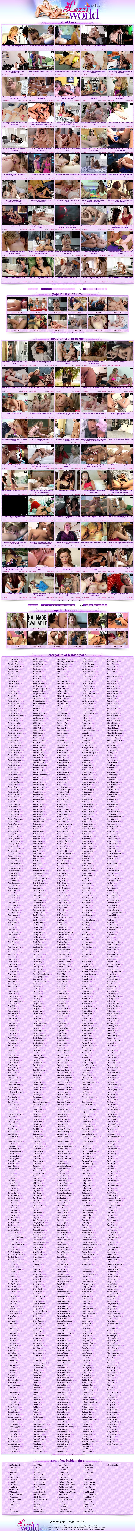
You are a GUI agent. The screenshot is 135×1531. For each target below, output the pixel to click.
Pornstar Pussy (87, 1257)
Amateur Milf (12, 767)
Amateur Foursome (14, 745)
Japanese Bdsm (62, 1122)
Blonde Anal (12, 1397)
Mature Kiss (86, 816)
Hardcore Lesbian (63, 935)
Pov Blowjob (86, 1269)
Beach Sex (11, 1144)
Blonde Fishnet (13, 1434)
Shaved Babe (111, 770)
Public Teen (86, 1318)
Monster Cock (87, 1006)
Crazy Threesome (39, 1070)
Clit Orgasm (37, 959)
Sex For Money (112, 748)
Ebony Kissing (38, 1306)
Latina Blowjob (62, 1232)
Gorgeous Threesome (64, 841)
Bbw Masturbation (14, 1114)
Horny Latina (62, 996)
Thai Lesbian (111, 1195)
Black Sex (11, 1370)
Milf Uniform (86, 962)
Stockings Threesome (114, 971)
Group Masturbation (64, 868)
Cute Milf (36, 1129)
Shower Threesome (113, 821)
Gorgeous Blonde (63, 831)
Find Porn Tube (88, 1512)
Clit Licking (37, 957)
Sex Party (110, 753)
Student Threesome (113, 996)
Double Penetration (39, 1242)
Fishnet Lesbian (62, 691)
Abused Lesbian (13, 659)
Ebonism (37, 1504)
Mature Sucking (87, 866)
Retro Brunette (87, 1434)
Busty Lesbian (37, 856)
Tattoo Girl (110, 1031)
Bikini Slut (11, 1306)
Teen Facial (111, 1097)
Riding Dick (111, 666)
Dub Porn (98, 311)
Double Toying (38, 1245)
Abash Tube (118, 628)
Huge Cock (61, 1026)
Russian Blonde (112, 689)
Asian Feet (11, 981)
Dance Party (37, 1166)
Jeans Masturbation (64, 1166)
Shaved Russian (112, 804)
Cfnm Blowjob (38, 885)
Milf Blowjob (86, 890)
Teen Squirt (111, 1173)
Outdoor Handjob (88, 1134)
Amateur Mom (13, 770)
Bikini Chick (12, 1301)
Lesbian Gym (62, 1358)
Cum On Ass (37, 1082)
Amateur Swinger (14, 812)
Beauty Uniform (13, 1168)
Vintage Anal (111, 1282)
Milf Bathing (86, 883)
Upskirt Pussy (111, 1272)
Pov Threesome (87, 1282)
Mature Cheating (88, 780)
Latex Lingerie (62, 1215)
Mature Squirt (87, 858)
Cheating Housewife (40, 898)
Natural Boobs (87, 1043)
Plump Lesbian (87, 1215)
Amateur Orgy (13, 780)
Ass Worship (12, 1053)
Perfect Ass (86, 1178)
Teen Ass (110, 1045)
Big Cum (11, 1247)
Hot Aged (62, 1502)
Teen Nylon (111, 1139)
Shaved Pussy (111, 802)
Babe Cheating (13, 1067)
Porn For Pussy (88, 1504)
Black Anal (12, 1318)
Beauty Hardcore (14, 1156)
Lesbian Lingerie (63, 1373)
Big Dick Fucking (14, 1259)
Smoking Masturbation (114, 912)
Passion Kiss (86, 1176)
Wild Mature (111, 1375)
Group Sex (61, 871)
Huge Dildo (61, 1031)
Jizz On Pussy (62, 1168)
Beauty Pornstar (13, 1161)
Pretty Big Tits (87, 1286)
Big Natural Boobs (14, 1269)
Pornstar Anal (86, 1230)
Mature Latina (87, 821)
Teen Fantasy (111, 1099)
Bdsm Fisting (12, 1134)
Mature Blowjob (87, 775)
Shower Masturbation (114, 816)
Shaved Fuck (111, 787)
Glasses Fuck (61, 821)
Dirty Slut (36, 1215)
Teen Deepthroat (112, 1085)
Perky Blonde (86, 1181)
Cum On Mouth (38, 1085)
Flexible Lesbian (63, 706)
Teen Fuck (110, 1114)
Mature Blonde (87, 772)
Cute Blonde (37, 1114)
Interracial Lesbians (64, 1090)
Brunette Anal (37, 743)
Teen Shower (111, 1163)
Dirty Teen (36, 1218)
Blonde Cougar (13, 1424)
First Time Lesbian (63, 684)
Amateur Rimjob (14, 792)
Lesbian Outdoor (63, 1407)
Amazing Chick (13, 844)
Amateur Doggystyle (15, 733)
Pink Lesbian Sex (89, 1489)
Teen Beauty (111, 1055)
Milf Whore (86, 964)
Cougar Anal (37, 1026)
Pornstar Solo (86, 1262)
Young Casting (112, 1414)
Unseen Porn (37, 628)
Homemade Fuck (63, 957)
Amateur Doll (12, 735)
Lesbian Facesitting (64, 1333)
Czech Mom (37, 1158)
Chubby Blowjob (38, 917)
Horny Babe (61, 971)
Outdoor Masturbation (89, 1136)
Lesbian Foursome (63, 1350)
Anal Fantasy (12, 898)
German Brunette (63, 765)
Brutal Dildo (37, 826)
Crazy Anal (36, 1053)
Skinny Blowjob (112, 841)
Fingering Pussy (62, 666)
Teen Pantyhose (112, 1149)
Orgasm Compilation (89, 1109)
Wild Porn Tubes (57, 628)
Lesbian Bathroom (63, 1301)
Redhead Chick (87, 1392)
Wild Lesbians (112, 1373)
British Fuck (37, 728)
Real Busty (86, 1358)
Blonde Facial (12, 1432)
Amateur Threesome (15, 819)
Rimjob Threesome (113, 676)
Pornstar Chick (87, 1237)
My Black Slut (64, 1475)
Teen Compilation (113, 1072)
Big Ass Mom (12, 1213)
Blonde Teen (37, 681)
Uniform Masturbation (114, 1264)
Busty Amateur (38, 831)
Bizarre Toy (12, 1316)
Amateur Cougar (13, 718)
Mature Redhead (87, 846)
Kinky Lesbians (62, 1183)
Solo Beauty (111, 920)
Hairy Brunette (62, 888)
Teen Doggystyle (112, 1090)
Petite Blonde (86, 1198)
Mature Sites (87, 1487)
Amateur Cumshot (14, 723)
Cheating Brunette (39, 893)
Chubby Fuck (37, 920)
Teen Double (111, 1095)
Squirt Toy (110, 959)
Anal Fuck (11, 908)
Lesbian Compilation (64, 1321)
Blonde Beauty (13, 1407)
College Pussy (37, 1016)
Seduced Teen (111, 743)
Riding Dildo (111, 669)
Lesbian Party (62, 1412)
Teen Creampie (112, 1075)
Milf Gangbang (87, 910)
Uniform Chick (112, 1259)
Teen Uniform (111, 1193)
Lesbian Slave (62, 1449)
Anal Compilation (14, 883)
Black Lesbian (13, 1345)
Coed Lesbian (37, 996)
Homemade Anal (63, 952)
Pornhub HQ (37, 329)
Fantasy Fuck (37, 1375)
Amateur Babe (13, 693)
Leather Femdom (63, 1279)
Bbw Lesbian (12, 1109)
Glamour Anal (62, 804)
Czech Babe (37, 1139)
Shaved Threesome (113, 812)
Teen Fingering (112, 1107)
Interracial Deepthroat (64, 1077)
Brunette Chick (38, 767)
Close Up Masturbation (41, 974)
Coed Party (36, 999)
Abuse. (102, 1529)
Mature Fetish (87, 797)
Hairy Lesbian (62, 903)
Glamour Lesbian (63, 809)
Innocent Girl (62, 1058)
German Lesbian (63, 772)
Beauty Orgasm (13, 1158)
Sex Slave (110, 755)
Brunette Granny (38, 785)
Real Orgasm (86, 1368)
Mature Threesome (88, 871)
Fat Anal (36, 1380)
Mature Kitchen (87, 819)
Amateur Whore (13, 824)
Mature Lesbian (87, 824)
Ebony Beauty (37, 1286)
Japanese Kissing (63, 1139)
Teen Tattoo (111, 1183)
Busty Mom (37, 861)
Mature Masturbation (89, 829)
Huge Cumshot (62, 1028)
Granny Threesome (64, 858)
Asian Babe (12, 959)
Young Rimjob (112, 1432)
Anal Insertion (13, 912)
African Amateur (14, 679)
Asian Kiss (11, 994)
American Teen (13, 878)
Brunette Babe (37, 748)
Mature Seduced (87, 851)
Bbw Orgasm (12, 1119)
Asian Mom (12, 1008)
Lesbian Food (62, 1348)
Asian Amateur (13, 952)
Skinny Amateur (112, 826)
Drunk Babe (37, 1250)
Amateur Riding (13, 789)
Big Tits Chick (13, 1282)
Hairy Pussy (61, 912)
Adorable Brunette (14, 666)
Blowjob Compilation (40, 689)
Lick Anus (85, 716)
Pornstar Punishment (89, 1254)
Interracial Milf (62, 1092)
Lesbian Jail (61, 1365)
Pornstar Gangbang (88, 1242)
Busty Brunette (38, 846)
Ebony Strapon (38, 1331)
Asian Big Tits (13, 964)
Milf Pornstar (86, 930)
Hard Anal (60, 920)
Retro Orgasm (87, 1451)
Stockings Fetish (112, 967)
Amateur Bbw (13, 696)
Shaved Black (111, 777)
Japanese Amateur (63, 1112)
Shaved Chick (111, 785)
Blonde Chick (12, 1422)
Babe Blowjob (13, 1063)
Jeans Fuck (61, 1163)
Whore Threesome (113, 1353)
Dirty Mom (36, 1210)
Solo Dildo (110, 922)
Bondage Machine (39, 698)
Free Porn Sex (88, 1509)
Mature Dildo (86, 787)
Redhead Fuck (87, 1397)
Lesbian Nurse (62, 1395)
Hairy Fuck (61, 893)
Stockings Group (112, 969)
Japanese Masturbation (65, 1146)
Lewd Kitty (87, 1477)
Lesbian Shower (62, 1444)
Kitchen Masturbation (64, 1195)
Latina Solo (61, 1269)
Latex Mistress (62, 1218)
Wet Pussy (110, 1331)
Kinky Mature (62, 1186)
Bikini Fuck (12, 1304)
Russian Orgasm (112, 713)
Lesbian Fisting (62, 1345)
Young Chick (111, 1417)
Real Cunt (85, 1363)
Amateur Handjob (14, 755)
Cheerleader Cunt (39, 910)
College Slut (37, 1018)
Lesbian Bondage (63, 1309)
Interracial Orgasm (63, 1097)
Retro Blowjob (87, 1432)
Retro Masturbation (88, 1441)
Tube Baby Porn (39, 1489)
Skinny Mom (111, 861)
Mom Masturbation (88, 989)
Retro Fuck (86, 1437)
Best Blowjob (12, 1176)
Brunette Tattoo (38, 814)
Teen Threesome (112, 1186)
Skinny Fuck (111, 846)
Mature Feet (86, 794)
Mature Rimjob (87, 848)
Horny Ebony (62, 991)
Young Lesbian (112, 1429)
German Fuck (62, 770)
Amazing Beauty (14, 836)
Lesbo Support (88, 1472)
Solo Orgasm (111, 930)
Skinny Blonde (112, 839)
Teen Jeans (110, 1129)
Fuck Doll (60, 740)
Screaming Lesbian (113, 735)
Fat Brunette (37, 1390)
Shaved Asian (111, 767)
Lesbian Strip (86, 679)
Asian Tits (11, 1035)
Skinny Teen (111, 868)
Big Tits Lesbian (13, 1289)
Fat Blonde (36, 1387)
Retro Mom (86, 1449)
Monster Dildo (87, 1011)
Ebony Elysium (39, 1507)
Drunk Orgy (37, 1264)
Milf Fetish (86, 905)
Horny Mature (62, 999)
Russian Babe (111, 684)
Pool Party (85, 1222)
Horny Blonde (62, 976)
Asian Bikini (12, 967)
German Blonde (62, 760)
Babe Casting (12, 1065)
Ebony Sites (63, 1465)
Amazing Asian (13, 831)
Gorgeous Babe (62, 829)
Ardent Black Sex (40, 1492)
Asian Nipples (13, 1011)
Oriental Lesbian (87, 1119)
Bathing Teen (12, 1082)
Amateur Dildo (13, 730)
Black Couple (12, 1338)
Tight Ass (110, 1215)
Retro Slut (110, 659)
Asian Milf (11, 1006)
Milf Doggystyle (87, 898)
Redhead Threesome (89, 1419)
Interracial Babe (62, 1067)
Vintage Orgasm (112, 1304)
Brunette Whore (38, 821)
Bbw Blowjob (12, 1097)
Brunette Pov (37, 802)
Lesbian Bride (62, 1311)
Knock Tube (118, 645)
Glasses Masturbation (64, 824)
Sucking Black (112, 1008)
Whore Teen (111, 1350)
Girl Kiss (60, 785)
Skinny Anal (111, 829)
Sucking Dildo (112, 1016)
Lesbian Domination (64, 1331)
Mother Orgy (86, 1033)
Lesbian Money (62, 1390)
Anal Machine (13, 915)
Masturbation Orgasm (89, 753)
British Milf (37, 735)
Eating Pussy (37, 1274)
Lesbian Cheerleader (64, 1313)
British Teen (37, 738)
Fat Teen (36, 1414)
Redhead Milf (86, 1405)
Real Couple (86, 1360)
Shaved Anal (111, 765)
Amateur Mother (13, 772)
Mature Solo (86, 856)
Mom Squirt (86, 999)
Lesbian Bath (61, 1299)
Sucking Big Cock (113, 1003)
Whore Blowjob (112, 1341)
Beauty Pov (12, 1163)
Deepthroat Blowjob (40, 1171)
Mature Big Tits (87, 770)
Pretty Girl (85, 1296)
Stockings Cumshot (113, 964)
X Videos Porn (88, 1507)
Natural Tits (86, 1055)
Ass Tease (11, 1050)
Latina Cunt (61, 1237)
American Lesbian (14, 868)
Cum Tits (36, 1099)
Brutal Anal (37, 824)
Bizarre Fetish (13, 1309)
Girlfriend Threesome (64, 802)
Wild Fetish (111, 1370)
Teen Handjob (111, 1124)
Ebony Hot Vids (39, 1512)
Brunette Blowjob (39, 760)
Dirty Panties (37, 1213)
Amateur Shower (14, 794)
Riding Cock (111, 664)
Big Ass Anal (12, 1188)
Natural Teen (86, 1053)
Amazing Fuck (13, 846)
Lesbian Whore (87, 706)
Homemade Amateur (64, 949)
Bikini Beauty (12, 1299)
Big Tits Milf (12, 1291)
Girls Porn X (87, 1502)
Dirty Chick (37, 1200)
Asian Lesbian (13, 996)
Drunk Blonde (37, 1252)
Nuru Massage (87, 1067)
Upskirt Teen (111, 1274)
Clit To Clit (36, 964)
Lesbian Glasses (62, 1353)
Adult (17, 645)
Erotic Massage (38, 1345)
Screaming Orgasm (113, 738)
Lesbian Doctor (62, 1328)
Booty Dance (37, 708)
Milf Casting (86, 893)
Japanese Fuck (62, 1134)
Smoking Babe (112, 893)
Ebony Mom (37, 1318)
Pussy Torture (86, 1350)
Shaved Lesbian (112, 792)
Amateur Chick (13, 711)
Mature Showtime (89, 1485)
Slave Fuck (110, 873)
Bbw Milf (11, 1117)
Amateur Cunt (13, 725)
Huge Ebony (61, 1033)
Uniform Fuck (111, 1262)
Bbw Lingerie (12, 1112)
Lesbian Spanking (88, 666)
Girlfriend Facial (63, 792)
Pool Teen (85, 1227)
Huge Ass (60, 1021)
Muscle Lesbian (87, 1038)
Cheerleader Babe (39, 908)
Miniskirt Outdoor (88, 971)
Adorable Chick (13, 669)
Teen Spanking (112, 1171)
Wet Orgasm (111, 1326)
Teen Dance (111, 1082)
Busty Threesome (39, 871)
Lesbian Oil (61, 1400)
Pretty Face (86, 1294)
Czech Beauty (37, 1141)
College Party (37, 1013)
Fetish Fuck (37, 1444)
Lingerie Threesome (89, 730)
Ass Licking (12, 1048)
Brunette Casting (38, 762)
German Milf (61, 777)
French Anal (61, 728)
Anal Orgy (11, 920)
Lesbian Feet (61, 1338)
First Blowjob (62, 671)
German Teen (62, 780)
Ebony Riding (37, 1326)
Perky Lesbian (87, 1186)
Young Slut (110, 1437)
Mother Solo (86, 1035)
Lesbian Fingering (63, 1343)
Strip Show (110, 984)
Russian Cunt (111, 698)
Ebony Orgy (37, 1323)
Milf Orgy (85, 925)
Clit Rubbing (37, 962)
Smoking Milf (111, 915)
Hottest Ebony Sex (65, 1470)
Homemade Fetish (63, 954)
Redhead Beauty (87, 1387)
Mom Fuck (86, 986)
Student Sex (111, 994)
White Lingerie (112, 1336)
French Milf (61, 735)
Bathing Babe (12, 1080)
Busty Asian (37, 836)
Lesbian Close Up (63, 1316)
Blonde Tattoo (37, 679)
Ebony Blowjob (38, 1289)
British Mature (38, 733)
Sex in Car (110, 757)
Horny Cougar (62, 984)
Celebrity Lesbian (39, 883)
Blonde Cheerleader (15, 1419)
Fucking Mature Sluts (66, 1487)
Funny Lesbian (62, 745)
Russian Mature (112, 708)
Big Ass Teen (12, 1218)
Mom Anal (85, 976)
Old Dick (85, 1095)
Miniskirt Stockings (89, 974)
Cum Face (36, 1077)
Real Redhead (87, 1370)
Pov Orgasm (86, 1279)
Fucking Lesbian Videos (67, 1485)
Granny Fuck (61, 846)
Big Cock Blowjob (14, 1235)
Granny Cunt (61, 844)
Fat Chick (36, 1392)
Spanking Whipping (113, 942)
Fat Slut (35, 1412)
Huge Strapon (62, 1043)
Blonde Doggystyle (14, 1427)
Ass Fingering (13, 1040)
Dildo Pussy (37, 1181)
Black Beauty (12, 1328)
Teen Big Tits (111, 1058)
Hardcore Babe (62, 927)
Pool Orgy (85, 1220)
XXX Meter (87, 1499)
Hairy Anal (61, 876)
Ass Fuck (11, 1045)
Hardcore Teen (62, 947)
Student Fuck (111, 989)
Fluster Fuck (118, 311)
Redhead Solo (87, 1414)
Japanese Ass (61, 1117)
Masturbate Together (89, 750)
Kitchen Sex (61, 1198)
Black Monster (13, 1355)
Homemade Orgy (63, 964)
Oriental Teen (86, 1122)
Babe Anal (11, 1055)
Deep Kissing (37, 1168)
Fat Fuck (36, 1395)
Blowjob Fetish (38, 691)
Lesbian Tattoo (87, 686)
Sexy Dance (111, 760)
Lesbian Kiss (61, 1368)
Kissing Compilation (64, 1193)
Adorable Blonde (14, 664)
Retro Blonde (86, 1429)
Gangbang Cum (62, 750)
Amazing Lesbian (14, 848)
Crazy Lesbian (38, 1063)
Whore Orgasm (112, 1348)
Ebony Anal (37, 1279)
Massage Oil (86, 740)
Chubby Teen (37, 937)
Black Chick (12, 1336)
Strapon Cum (111, 974)
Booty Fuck (37, 711)
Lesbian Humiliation (64, 1363)
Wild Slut (110, 1387)
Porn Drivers (77, 329)
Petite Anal (86, 1193)
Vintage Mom (111, 1301)
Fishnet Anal (61, 689)
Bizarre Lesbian (13, 1311)
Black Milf (11, 1350)
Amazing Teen (13, 856)
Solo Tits (110, 937)
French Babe (61, 730)
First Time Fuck (62, 681)
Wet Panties (111, 1328)
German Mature (62, 775)
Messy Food (86, 878)
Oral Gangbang (87, 1104)
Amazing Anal (13, 829)
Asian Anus (12, 957)
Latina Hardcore (62, 1247)
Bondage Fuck (38, 696)
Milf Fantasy (86, 903)
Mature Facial (87, 792)
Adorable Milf (13, 671)
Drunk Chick (37, 1257)
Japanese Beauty (63, 1124)
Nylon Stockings (87, 1080)
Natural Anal (86, 1040)
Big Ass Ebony (13, 1203)
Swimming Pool (112, 1026)
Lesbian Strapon (87, 676)
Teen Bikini (111, 1060)
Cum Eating (37, 1075)
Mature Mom (86, 831)
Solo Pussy (110, 932)
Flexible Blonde (62, 703)
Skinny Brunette (112, 844)
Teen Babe (110, 1050)
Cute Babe (36, 1112)
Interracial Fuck (62, 1085)
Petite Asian (86, 1195)
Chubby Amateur (38, 912)
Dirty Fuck (36, 1203)
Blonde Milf (12, 1451)
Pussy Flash (86, 1326)
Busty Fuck (36, 851)
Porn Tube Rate (39, 1475)
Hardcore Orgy (62, 942)
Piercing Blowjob (88, 1210)
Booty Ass (36, 706)
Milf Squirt (86, 944)
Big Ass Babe (12, 1193)
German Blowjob (63, 762)
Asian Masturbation (15, 1001)
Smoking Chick (112, 903)
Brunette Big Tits (38, 755)
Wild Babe (110, 1358)
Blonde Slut (37, 671)
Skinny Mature (112, 856)
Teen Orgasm (111, 1141)
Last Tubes (17, 329)
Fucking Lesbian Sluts (66, 1482)
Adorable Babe (13, 661)
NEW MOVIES (57, 289)
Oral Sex (85, 1107)
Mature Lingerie (87, 826)
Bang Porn (77, 311)
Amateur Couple (13, 721)
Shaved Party (111, 799)
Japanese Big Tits (63, 1126)
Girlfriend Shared (63, 799)
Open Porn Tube (113, 1465)
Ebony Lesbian (38, 1309)
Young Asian (111, 1400)
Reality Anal (86, 1373)
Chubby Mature (38, 927)
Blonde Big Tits (13, 1409)
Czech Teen (37, 1163)
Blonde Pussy (37, 669)
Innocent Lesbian (63, 1060)
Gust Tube (77, 645)
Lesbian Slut (61, 1451)
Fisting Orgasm (62, 701)
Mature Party (86, 841)
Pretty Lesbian (87, 1299)
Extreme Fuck (37, 1360)
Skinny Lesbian (112, 851)
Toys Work (110, 1250)
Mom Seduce (86, 994)
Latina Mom (61, 1257)
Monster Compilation (89, 1008)
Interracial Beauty (63, 1070)
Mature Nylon (87, 834)
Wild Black (111, 1365)
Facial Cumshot (38, 1368)
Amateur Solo (12, 799)
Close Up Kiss (37, 971)
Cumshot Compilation (40, 1102)
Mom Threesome (88, 1001)
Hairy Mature (62, 908)
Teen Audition (111, 1048)
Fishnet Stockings (63, 696)
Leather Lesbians (63, 1282)
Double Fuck (37, 1240)
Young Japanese (112, 1424)
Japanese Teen (62, 1156)
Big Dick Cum (13, 1257)
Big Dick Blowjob (14, 1252)
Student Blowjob (112, 986)
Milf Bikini (86, 888)
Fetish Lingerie (38, 1449)
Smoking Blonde (112, 898)
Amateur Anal (13, 689)
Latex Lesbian (62, 1213)
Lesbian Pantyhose (63, 1409)
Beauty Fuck (12, 1154)
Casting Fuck (37, 876)
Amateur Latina (13, 762)
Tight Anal (110, 1210)
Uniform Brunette (113, 1257)
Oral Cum (85, 1099)
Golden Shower (62, 826)
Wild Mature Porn (89, 1497)
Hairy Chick (61, 890)
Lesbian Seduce (62, 1439)
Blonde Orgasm (38, 661)
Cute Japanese (37, 1122)
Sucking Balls (111, 1001)
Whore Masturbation (114, 1345)
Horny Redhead (62, 1011)
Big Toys (11, 1294)
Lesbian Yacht (87, 711)
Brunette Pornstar (39, 799)
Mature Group (87, 807)
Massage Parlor (87, 745)
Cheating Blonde (38, 890)
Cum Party (36, 1095)
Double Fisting (38, 1237)
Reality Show (86, 1375)
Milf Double (86, 900)
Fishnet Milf (61, 693)
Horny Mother (62, 1006)
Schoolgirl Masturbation (115, 730)
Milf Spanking (87, 942)
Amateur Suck (13, 809)
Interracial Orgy (62, 1099)
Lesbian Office (62, 1397)
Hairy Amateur (62, 873)
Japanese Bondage (63, 1131)
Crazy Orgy (37, 1065)
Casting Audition (38, 873)
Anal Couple (12, 885)
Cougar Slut (37, 1033)
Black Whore (12, 1392)
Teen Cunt (110, 1080)
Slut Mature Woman (90, 1494)
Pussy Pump (86, 1341)
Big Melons (12, 1267)
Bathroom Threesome (15, 1092)
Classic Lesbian (38, 947)
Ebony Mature (37, 1313)
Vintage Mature (112, 1296)
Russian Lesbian (112, 703)
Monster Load (87, 1013)
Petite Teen (86, 1208)
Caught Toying (38, 880)
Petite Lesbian (87, 1205)
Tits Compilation (112, 1227)
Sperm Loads (111, 949)
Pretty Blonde (86, 1289)
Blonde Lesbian (13, 1446)
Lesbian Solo (86, 659)
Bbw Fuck (11, 1102)
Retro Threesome (112, 661)
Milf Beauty (86, 885)
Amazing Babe (13, 834)
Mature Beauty (87, 765)
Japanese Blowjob (63, 1129)
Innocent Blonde (63, 1053)
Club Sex (36, 989)
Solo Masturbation (113, 927)
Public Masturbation (89, 1313)
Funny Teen (61, 748)
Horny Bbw (61, 974)
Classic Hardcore (38, 944)
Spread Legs (111, 952)
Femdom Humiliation (40, 1429)
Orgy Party (85, 1117)
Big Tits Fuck (12, 1286)
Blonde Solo (37, 674)
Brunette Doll (37, 777)
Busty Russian (37, 866)
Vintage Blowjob (112, 1286)
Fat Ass (35, 1382)
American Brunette (14, 863)
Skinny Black (111, 836)
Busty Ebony (37, 848)
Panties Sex (86, 1156)
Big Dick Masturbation (16, 1262)
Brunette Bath (37, 750)
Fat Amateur (37, 1377)
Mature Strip (86, 863)
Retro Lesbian (87, 1439)
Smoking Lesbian (113, 910)
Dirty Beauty (37, 1193)
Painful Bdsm (86, 1146)
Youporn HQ (98, 628)
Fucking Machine (63, 743)
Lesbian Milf (61, 1385)
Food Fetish (61, 708)
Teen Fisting (111, 1112)
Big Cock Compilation (16, 1237)
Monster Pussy (87, 1016)
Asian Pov (11, 1021)
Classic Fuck (37, 942)
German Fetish (62, 767)
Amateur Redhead (14, 787)
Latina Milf (61, 1254)
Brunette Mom (38, 794)
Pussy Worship (87, 1353)
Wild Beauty (111, 1363)
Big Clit (10, 1225)
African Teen (12, 686)
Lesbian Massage (63, 1377)
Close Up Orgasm (39, 976)
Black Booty (12, 1333)
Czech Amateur (38, 1136)
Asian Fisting (12, 986)
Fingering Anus (38, 1451)
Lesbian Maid (62, 1375)
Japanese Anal (62, 1114)
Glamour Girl (62, 807)
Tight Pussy (111, 1222)
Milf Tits (85, 959)
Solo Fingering (112, 925)
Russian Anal (111, 681)
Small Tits (110, 890)
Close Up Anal (38, 967)
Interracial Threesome (64, 1107)
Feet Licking (37, 1419)
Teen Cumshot (112, 1077)
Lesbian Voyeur (87, 703)
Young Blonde (112, 1409)
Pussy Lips (85, 1336)
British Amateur (38, 723)
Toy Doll (110, 1240)
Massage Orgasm (88, 743)
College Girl (37, 1008)
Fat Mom (36, 1407)
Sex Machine (111, 750)
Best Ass (11, 1173)
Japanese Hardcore (63, 1136)
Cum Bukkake (37, 1072)
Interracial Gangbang (64, 1087)
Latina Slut (61, 1267)
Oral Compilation (88, 1097)
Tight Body (111, 1218)
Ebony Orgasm (38, 1321)
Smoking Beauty (112, 895)
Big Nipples (12, 1272)
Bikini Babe (12, 1296)
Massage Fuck (87, 738)
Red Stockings (87, 1380)
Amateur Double (13, 738)
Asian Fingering (13, 984)
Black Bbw (12, 1326)
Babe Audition (13, 1058)
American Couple (14, 866)
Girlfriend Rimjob (63, 797)
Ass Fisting (12, 1043)
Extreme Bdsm (38, 1358)
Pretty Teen (86, 1304)
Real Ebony (86, 1365)
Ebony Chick (37, 1294)
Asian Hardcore (13, 991)
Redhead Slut (86, 1412)
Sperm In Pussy (112, 947)
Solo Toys (110, 940)
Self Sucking (111, 745)
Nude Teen (85, 1058)
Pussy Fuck (86, 1328)
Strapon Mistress (112, 979)
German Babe (62, 757)
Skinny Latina (111, 848)
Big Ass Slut (12, 1215)
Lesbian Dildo (62, 1326)
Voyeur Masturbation (114, 1316)
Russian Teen (111, 718)
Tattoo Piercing (112, 1035)
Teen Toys (110, 1190)
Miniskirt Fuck (87, 967)
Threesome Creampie (114, 1200)
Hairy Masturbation (64, 905)
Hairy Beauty (62, 883)
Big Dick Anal (13, 1250)
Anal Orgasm (12, 917)
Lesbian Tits (86, 696)
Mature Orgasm (87, 836)
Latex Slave (61, 1220)
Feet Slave (36, 1422)
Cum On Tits (37, 1090)
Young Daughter (112, 1422)
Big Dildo (11, 1264)
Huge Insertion (62, 1038)
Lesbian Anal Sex (63, 1291)
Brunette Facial (38, 780)
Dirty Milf (36, 1208)
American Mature (14, 871)
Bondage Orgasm (39, 701)
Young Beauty (111, 1405)
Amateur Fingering (14, 743)
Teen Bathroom (112, 1053)
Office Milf (86, 1085)
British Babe (37, 725)
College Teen (37, 1021)
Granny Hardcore (63, 848)
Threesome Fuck (112, 1203)
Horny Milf (61, 1001)
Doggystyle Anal (38, 1222)
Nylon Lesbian (87, 1077)
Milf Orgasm (86, 922)
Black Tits (11, 1387)
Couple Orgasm (38, 1045)
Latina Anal (61, 1225)
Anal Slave (12, 930)
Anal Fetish (12, 900)
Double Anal (37, 1227)
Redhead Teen (87, 1417)
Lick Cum (85, 718)
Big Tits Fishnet (13, 1284)
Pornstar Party (87, 1252)
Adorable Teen (13, 676)
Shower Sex (111, 819)
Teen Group (111, 1122)
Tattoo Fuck (111, 1028)
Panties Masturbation (89, 1151)
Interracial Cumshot (64, 1075)
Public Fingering (87, 1309)
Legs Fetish (61, 1284)
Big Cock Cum (13, 1240)
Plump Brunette (87, 1213)
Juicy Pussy (61, 1171)
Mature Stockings (88, 861)
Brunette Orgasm (38, 797)
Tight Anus (110, 1213)
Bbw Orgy (11, 1122)
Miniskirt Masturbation (90, 969)
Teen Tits (110, 1188)
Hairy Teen (61, 915)
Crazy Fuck (37, 1060)
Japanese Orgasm (63, 1151)
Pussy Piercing (87, 1338)
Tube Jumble (118, 329)
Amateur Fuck (13, 748)
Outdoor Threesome (89, 1144)
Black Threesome (14, 1385)
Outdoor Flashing (88, 1129)
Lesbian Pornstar (63, 1419)
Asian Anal (12, 954)
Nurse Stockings (87, 1063)
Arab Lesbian (12, 949)
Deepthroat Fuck (38, 1173)
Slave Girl (110, 876)
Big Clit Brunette (14, 1227)
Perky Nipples (87, 1188)
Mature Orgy (86, 839)
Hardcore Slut (62, 944)
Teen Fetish (111, 1104)
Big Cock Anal (13, 1232)
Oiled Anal (85, 1090)
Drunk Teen (37, 1272)
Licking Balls (86, 721)
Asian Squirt (12, 1031)
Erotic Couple (37, 1343)
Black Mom (12, 1353)
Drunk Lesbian (38, 1259)
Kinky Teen (61, 1188)
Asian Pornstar (13, 1018)
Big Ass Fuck (12, 1205)
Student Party (111, 991)
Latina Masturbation (64, 1252)
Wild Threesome (112, 1392)
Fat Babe (36, 1385)
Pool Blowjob (86, 1218)
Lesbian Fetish (62, 1341)
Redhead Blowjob (88, 1390)
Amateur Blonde (13, 698)
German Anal (62, 755)
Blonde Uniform (38, 684)
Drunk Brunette (38, 1254)
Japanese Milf (62, 1149)
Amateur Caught (13, 708)
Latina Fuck (61, 1242)
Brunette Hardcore (39, 787)
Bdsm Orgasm (13, 1136)
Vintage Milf (111, 1299)
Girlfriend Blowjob (64, 789)
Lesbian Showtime (65, 1512)
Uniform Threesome (114, 1269)
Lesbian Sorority (87, 661)
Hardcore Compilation (65, 932)
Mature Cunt (86, 785)
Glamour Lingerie (63, 812)
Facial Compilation (39, 1365)
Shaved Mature (112, 794)
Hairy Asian (61, 878)
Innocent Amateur (63, 1050)
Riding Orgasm (112, 674)
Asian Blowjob (13, 969)
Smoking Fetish (112, 905)
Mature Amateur (87, 755)
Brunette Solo (37, 809)
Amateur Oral (12, 775)
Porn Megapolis (88, 1492)
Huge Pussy (61, 1040)
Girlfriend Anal (62, 787)
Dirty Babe (36, 1190)
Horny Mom (61, 1003)
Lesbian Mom (62, 1387)
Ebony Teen (37, 1333)
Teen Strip (110, 1178)
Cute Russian (37, 1131)
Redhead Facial (87, 1395)
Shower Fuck (111, 814)
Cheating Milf (37, 900)
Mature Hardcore (88, 812)
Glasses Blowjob (63, 819)
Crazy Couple (37, 1055)
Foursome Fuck (62, 721)
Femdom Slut (37, 1434)
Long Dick (85, 733)
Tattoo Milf (111, 1033)
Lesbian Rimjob (62, 1432)
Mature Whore (87, 876)
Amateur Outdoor (14, 782)
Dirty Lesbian (37, 1205)
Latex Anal (61, 1205)
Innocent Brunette (63, 1055)
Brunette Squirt (38, 812)
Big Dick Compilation (15, 1254)
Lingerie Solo (86, 725)
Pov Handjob (86, 1272)
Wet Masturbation (113, 1323)
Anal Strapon (12, 935)
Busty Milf (36, 858)
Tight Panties (111, 1220)
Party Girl (85, 1171)
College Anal (37, 1003)
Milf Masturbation (88, 920)
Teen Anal (110, 1043)
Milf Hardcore (87, 915)
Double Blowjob (38, 1230)
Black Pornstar (13, 1363)
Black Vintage (13, 1390)
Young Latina (111, 1427)
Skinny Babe (111, 831)
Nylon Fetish (86, 1075)
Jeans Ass (60, 1161)
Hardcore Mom (62, 937)
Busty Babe (37, 839)
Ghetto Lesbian (62, 782)
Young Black (111, 1407)
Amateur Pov (12, 785)
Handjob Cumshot (63, 917)
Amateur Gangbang (14, 750)
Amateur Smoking (14, 797)
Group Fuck (61, 866)
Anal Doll (11, 893)
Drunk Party (37, 1267)
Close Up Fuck (38, 969)
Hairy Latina (61, 900)
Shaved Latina (112, 789)
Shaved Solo (111, 807)
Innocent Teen (62, 1063)
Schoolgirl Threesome (114, 733)
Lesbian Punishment (64, 1424)
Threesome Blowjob (114, 1198)
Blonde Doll (12, 1429)
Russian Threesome (113, 721)
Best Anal (11, 1171)
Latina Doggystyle (63, 1240)
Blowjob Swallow (39, 693)
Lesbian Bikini (62, 1306)
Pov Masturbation (88, 1274)
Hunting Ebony (64, 1472)
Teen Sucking (111, 1181)
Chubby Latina (38, 922)
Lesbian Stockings (88, 674)
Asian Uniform (13, 1038)
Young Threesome (113, 1444)
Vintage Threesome (113, 1313)
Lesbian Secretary (63, 1437)
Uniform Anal (111, 1254)
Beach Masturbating (15, 1141)
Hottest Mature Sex (65, 1507)
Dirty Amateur (38, 1186)
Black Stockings (13, 1380)
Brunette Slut (37, 807)
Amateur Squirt (13, 802)
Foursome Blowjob (64, 718)
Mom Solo (85, 996)
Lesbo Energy (88, 1467)
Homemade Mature (64, 962)
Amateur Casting (14, 706)
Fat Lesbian (37, 1400)
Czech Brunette (38, 1146)
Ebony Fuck (37, 1301)
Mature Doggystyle (88, 789)
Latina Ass (61, 1227)
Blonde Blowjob (13, 1414)
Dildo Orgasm (37, 1178)
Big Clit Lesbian (13, 1230)
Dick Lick (36, 1176)
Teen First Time (112, 1109)
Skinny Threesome (113, 871)
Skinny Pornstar (112, 863)
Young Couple (112, 1419)
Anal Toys (11, 942)
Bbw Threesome (13, 1129)
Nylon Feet (86, 1072)
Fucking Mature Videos (67, 1489)
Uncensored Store (17, 628)
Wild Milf (110, 1377)
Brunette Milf (37, 792)
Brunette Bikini (38, 757)
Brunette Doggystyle (40, 775)
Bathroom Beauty (14, 1085)
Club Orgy (36, 984)
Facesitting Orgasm (39, 1363)
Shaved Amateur (112, 762)
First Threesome (62, 679)
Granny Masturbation (64, 853)
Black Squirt (12, 1377)
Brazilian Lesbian (39, 718)
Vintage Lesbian (112, 1291)
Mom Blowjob (87, 979)
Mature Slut (86, 853)
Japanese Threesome (64, 1158)
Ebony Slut (36, 1328)
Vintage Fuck (111, 1289)
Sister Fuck (110, 824)
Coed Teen (36, 1001)
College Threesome (39, 1023)
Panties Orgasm (87, 1154)
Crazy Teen (36, 1067)
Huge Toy (60, 1048)
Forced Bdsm (62, 716)
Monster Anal (86, 1003)
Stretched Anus (112, 981)
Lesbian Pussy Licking (65, 1427)
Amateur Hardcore (14, 757)
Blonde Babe (12, 1402)
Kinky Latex (61, 1181)
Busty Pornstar (38, 863)
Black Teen (12, 1382)
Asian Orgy (12, 1016)
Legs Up (60, 1289)
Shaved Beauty (112, 775)
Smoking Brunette (113, 900)
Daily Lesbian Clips (66, 1480)
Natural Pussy (87, 1050)
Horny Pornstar (62, 1008)
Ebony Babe (37, 1282)
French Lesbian (62, 733)
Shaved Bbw (111, 772)
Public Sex (85, 1316)
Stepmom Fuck (112, 962)
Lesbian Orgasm (63, 1402)
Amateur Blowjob (14, 701)
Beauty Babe (12, 1146)
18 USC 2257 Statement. (93, 1529)
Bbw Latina (12, 1107)
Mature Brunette (87, 777)
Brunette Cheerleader (40, 765)
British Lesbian (38, 730)
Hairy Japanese (62, 898)
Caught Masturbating (40, 878)
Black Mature (12, 1348)
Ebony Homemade (39, 1304)
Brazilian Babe (38, 716)
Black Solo (12, 1375)
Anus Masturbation (14, 947)
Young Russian (112, 1434)
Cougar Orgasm (38, 1031)
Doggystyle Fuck (38, 1225)
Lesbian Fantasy (62, 1336)
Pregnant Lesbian (88, 1284)
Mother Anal (86, 1021)
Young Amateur (112, 1395)
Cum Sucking (37, 1097)
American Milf (13, 873)
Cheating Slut (37, 905)
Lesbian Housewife (64, 1360)
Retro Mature (86, 1444)
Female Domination (39, 1424)
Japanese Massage (63, 1144)
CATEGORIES (33, 289)
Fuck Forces (57, 329)
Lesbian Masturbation (64, 1380)
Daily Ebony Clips (40, 1499)
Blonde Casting (13, 1417)
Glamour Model (62, 814)
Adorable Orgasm (14, 674)
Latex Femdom (62, 1210)
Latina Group (62, 1245)
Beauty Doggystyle (14, 1151)
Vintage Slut (111, 1309)
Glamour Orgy (62, 816)
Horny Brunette (62, 979)
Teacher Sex (111, 1038)
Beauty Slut (12, 1166)
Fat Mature (36, 1402)
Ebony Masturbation (40, 1311)
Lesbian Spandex (88, 664)
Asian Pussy (12, 1023)
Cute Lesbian (37, 1126)
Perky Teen (86, 1190)
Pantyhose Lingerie (88, 1163)
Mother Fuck (86, 1026)
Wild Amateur (111, 1355)
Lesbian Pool (61, 1417)
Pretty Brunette (87, 1291)
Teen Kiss (110, 1131)
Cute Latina (37, 1124)
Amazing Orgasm (14, 853)
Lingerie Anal (86, 723)
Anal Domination (14, 895)
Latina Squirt (61, 1272)
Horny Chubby (62, 981)
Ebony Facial (37, 1299)
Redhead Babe (87, 1385)
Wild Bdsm (111, 1360)
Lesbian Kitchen (63, 1370)
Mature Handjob (87, 809)
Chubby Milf (37, 930)
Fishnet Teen (61, 698)
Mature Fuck (86, 802)
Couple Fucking (38, 1040)
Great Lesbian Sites (65, 1499)
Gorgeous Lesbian (63, 836)
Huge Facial (61, 1035)
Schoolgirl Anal (112, 723)
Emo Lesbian (37, 1338)
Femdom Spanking (39, 1437)
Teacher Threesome (113, 1040)
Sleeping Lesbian (113, 880)
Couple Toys (37, 1050)
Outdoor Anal (86, 1124)
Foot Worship (62, 713)
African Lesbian (13, 684)
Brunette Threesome (40, 819)
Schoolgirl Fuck (112, 728)
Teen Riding (111, 1161)
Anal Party (11, 925)
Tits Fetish (110, 1230)
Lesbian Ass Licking (64, 1294)
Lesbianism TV (64, 1509)
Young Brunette (112, 1412)
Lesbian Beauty (62, 1304)
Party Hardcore (87, 1173)
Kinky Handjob (62, 1178)
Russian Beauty (112, 686)
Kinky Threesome (63, 1190)
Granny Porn (63, 1497)
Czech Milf (36, 1156)
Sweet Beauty (111, 1023)
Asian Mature (12, 1003)
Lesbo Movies (88, 1470)
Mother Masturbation (89, 1028)
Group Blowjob (62, 863)
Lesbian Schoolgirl (63, 1434)
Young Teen (111, 1441)
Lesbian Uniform (88, 701)
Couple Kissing (38, 1043)
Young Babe (111, 1402)
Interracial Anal (62, 1065)
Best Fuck (11, 1181)
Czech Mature (37, 1154)
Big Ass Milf (12, 1210)
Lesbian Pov (61, 1422)
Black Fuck (12, 1343)
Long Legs (85, 735)
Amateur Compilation (15, 716)
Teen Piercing (111, 1154)
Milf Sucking (86, 952)
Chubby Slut (37, 935)
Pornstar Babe (87, 1232)
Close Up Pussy (38, 979)
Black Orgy (12, 1360)
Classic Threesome (39, 952)
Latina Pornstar (62, 1264)
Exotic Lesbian (38, 1353)
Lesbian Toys (86, 698)
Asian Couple (12, 974)
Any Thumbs (37, 645)
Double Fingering (39, 1235)
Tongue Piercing (112, 1237)
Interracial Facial (63, 1082)
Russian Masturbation (114, 706)
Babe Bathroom (13, 1060)
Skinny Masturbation (114, 853)
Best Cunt (11, 1178)
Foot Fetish (61, 711)
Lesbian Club (62, 1318)
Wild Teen (110, 1390)
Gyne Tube (98, 645)
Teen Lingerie (111, 1134)
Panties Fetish (87, 1149)
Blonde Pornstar (38, 664)
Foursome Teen (62, 723)
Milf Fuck (85, 908)
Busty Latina (37, 853)
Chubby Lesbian (38, 925)
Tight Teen (110, 1225)
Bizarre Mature (13, 1313)
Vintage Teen (111, 1311)
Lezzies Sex (87, 1480)
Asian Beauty (12, 962)
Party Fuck (85, 1168)
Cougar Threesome (39, 1035)
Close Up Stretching (40, 981)
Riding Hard (111, 671)
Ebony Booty (37, 1291)
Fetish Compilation (39, 1441)
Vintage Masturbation (114, 1294)
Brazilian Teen (38, 721)
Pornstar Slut (86, 1259)
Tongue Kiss (111, 1235)
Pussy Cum (86, 1321)
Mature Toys (86, 873)
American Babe (13, 858)
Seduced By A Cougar (114, 740)
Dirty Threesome (38, 1220)
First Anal (60, 669)
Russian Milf (111, 711)
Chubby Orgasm (38, 932)
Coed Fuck (36, 994)
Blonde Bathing (13, 1405)
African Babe (12, 681)
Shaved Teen (111, 809)
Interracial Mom (62, 1095)
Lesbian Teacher (87, 689)
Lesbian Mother (62, 1392)
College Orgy (37, 1011)
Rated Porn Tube (40, 1480)
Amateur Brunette (14, 703)
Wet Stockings (112, 1333)
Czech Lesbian (38, 1151)
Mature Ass (86, 760)
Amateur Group (13, 753)
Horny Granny (62, 994)
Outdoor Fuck (87, 1131)
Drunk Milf (36, 1262)
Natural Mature (87, 1048)
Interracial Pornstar (64, 1102)
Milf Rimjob (86, 935)
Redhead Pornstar (88, 1409)
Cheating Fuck (38, 895)
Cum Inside (37, 1080)
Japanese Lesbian (63, 1141)
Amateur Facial (13, 740)
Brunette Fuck (37, 782)
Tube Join (37, 311)
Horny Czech (61, 986)
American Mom (13, 876)
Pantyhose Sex (87, 1166)
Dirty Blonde (37, 1195)
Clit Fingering (37, 954)
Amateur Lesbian (14, 765)
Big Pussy (11, 1277)
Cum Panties (37, 1092)
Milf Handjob (86, 912)
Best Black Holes (40, 1494)
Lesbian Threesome (88, 693)
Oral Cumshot (87, 1102)
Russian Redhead (113, 716)
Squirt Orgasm (112, 957)
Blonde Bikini (13, 1412)
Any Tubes (57, 645)
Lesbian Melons (62, 1382)
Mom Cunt (85, 981)
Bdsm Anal (12, 1131)
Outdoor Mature (87, 1139)
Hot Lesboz (63, 1504)
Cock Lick (36, 991)
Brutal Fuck (37, 829)
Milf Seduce (86, 937)
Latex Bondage (62, 1208)
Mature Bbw (86, 762)
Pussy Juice (86, 1331)
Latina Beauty (62, 1230)
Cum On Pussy (38, 1087)
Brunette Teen (37, 816)
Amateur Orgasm (14, 777)
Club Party (36, 986)
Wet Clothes (111, 1321)
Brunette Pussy (38, 804)
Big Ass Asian (13, 1190)
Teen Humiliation (113, 1126)
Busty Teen (36, 868)
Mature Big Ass (87, 767)
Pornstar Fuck (87, 1240)
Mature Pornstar (87, 844)
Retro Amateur (87, 1422)
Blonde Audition (13, 1400)
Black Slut (11, 1373)
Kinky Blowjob (62, 1176)
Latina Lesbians (62, 1250)
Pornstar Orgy (87, 1250)
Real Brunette (86, 1355)
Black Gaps (38, 1497)
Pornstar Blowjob (88, 1235)
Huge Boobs (61, 1023)
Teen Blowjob (111, 1063)
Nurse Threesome (88, 1065)
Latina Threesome (63, 1277)
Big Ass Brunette (14, 1198)
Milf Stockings (87, 947)
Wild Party (110, 1382)
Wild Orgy (110, 1380)
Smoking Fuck (112, 908)
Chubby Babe (37, 915)
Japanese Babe (62, 1119)
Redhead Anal (87, 1382)
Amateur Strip (13, 807)
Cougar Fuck (37, 1028)
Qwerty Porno (98, 329)
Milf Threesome (87, 957)
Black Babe (12, 1323)
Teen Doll (110, 1092)
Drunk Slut (36, 1269)
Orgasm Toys (86, 1114)
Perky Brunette (87, 1183)
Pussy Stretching (87, 1343)
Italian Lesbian (62, 1109)
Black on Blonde (14, 1395)
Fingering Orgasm (63, 664)
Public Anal (86, 1306)
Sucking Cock (111, 1011)
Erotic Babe (37, 1341)
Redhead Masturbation (90, 1402)
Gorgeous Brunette (63, 834)
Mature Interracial (88, 814)
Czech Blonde (37, 1144)
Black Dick (12, 1341)
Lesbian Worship (88, 708)
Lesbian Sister (62, 1446)
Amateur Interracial (14, 760)
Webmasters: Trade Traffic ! (68, 1522)
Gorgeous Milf (62, 839)
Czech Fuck (37, 1149)
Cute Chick (36, 1119)
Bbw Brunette (12, 1099)
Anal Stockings (13, 932)
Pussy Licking (87, 1333)
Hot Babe (60, 1018)
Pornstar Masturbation (89, 1245)
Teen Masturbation (113, 1136)
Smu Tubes (38, 1487)
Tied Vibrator (111, 1208)
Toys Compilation (113, 1247)
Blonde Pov (37, 666)
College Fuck (37, 1006)
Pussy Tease (86, 1348)
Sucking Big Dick (113, 1006)
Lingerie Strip (87, 728)
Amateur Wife (13, 826)
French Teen (61, 738)
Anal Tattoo (12, 937)
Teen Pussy (110, 1158)
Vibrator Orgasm (112, 1277)
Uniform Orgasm (112, 1267)
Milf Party (85, 927)
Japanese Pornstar (63, 1154)
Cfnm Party (37, 888)
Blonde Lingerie (13, 1449)
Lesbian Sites (88, 1465)
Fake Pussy (36, 1370)
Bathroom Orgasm (14, 1090)
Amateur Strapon (14, 804)
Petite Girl (85, 1203)
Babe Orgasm (12, 1072)
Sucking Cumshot (113, 1013)
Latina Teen (61, 1274)
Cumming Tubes (64, 1477)
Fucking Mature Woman (67, 1492)
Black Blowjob (13, 1331)
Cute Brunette (37, 1117)
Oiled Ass (85, 1092)
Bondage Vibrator (39, 703)
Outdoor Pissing (87, 1141)
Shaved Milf (111, 797)
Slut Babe (110, 883)
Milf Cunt (85, 895)
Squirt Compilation (113, 954)
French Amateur (62, 725)
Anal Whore (12, 944)
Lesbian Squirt (87, 669)
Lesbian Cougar (62, 1323)
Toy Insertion (111, 1242)
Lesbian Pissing (62, 1414)
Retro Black (86, 1427)
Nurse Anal (86, 1060)
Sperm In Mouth (112, 944)
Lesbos (85, 1475)
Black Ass (11, 1321)
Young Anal (111, 1397)
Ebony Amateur (38, 1277)
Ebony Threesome (39, 1336)
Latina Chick (61, 1235)
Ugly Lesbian (111, 1252)
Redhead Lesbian (88, 1400)
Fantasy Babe (37, 1373)
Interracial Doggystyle (65, 1080)
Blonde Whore (38, 686)
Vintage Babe (111, 1284)
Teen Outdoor (111, 1146)
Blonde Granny (13, 1441)
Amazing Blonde (14, 839)
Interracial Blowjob (64, 1072)
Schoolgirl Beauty (113, 725)
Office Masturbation (89, 1082)
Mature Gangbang (88, 804)
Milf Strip (85, 949)
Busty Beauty (37, 841)
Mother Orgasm (87, 1031)
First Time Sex (62, 686)
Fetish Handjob (38, 1446)
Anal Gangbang (13, 910)
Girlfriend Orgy (62, 794)
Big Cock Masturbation (16, 1245)
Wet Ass (109, 1318)
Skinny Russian (112, 866)
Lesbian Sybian (87, 684)
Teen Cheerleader (113, 1067)
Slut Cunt (110, 885)
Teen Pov (110, 1156)
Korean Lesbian (62, 1200)
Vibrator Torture (112, 1279)
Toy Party (110, 1245)
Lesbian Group (62, 1355)
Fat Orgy (36, 1409)
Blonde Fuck (12, 1437)
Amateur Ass (12, 691)
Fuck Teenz (63, 1494)
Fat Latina (36, 1397)
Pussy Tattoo (86, 1345)
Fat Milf (35, 1405)
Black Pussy (12, 1368)
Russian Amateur (112, 679)
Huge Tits (60, 1045)
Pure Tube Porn (39, 1477)
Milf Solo (85, 940)
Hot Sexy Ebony (64, 1467)
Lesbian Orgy (62, 1405)
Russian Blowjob (112, 691)
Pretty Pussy (86, 1301)
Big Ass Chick (13, 1200)
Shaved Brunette (112, 782)
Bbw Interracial (13, 1104)
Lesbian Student (87, 681)
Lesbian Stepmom (88, 671)
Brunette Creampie (39, 772)
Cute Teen (36, 1134)
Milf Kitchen (86, 917)
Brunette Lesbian (38, 789)
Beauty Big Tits (13, 1149)
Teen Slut (110, 1166)
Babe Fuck (11, 1070)
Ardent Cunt (57, 311)
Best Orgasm (12, 1186)
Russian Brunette (112, 693)
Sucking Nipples (112, 1018)
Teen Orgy (110, 1144)
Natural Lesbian (87, 1045)
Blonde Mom (37, 659)
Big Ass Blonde (13, 1195)
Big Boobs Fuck (13, 1222)
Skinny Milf (111, 858)
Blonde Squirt (37, 676)
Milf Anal (85, 880)
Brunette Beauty (38, 753)
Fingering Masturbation (65, 661)
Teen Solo (110, 1168)
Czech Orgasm (38, 1161)
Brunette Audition (39, 745)
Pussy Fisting (86, 1323)
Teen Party (110, 1151)
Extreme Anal (37, 1355)
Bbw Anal (11, 1095)
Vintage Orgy (111, 1306)
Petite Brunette (87, 1200)
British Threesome (39, 740)
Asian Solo (12, 1028)
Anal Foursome (13, 905)
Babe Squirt (12, 1075)
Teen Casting (111, 1065)
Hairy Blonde (62, 885)
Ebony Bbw (37, 1284)
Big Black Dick (13, 1220)
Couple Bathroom (39, 1038)
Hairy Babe (61, 880)
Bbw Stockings (13, 1124)
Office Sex (85, 1087)
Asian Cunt (12, 976)
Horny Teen (61, 1016)
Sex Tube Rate (39, 1482)
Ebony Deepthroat (39, 1296)
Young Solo (111, 1439)
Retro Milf (85, 1446)
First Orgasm (61, 676)
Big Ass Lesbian (13, 1208)
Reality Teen (86, 1377)
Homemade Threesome (65, 969)
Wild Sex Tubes (77, 628)
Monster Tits (86, 1018)
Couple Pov (37, 1048)
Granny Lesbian (62, 851)
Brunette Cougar (38, 770)
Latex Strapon (62, 1222)
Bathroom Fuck (13, 1087)
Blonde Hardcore (14, 1444)
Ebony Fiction (39, 1509)
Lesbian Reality (62, 1429)
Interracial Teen (62, 1104)
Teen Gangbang (112, 1117)
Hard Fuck (61, 922)
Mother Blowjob (87, 1023)
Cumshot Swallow (39, 1104)
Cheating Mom (38, 903)
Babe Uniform (13, 1077)
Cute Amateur (37, 1109)
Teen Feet (110, 1102)
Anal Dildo (12, 890)
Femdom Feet (37, 1427)
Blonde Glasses (13, 1439)
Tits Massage (111, 1232)
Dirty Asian (37, 1188)
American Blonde (14, 861)
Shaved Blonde (112, 780)
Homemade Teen (63, 967)
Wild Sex (110, 1385)
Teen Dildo (110, 1087)
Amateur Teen (13, 816)
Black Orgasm (13, 1358)
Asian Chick (12, 971)
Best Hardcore (13, 1183)
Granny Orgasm (62, 856)
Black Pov (11, 1365)
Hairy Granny (62, 895)
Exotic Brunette (38, 1350)
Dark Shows (38, 1502)
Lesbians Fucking (88, 713)
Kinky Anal (61, 1173)
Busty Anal (36, 834)
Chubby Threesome (39, 940)
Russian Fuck (111, 701)
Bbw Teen (11, 1126)
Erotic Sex (36, 1348)
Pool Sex (85, 1225)
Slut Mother (111, 888)
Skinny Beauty (112, 834)
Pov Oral (85, 1277)
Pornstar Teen (86, 1264)
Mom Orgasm (87, 991)
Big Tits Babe (12, 1279)
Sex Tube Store (39, 1485)
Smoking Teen (112, 917)
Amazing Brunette (14, 841)
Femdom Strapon (39, 1439)
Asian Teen (12, 1033)
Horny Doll (61, 989)
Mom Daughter (87, 984)
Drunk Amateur (38, 1247)
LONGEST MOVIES (69, 289)
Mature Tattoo (87, 868)
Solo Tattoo (111, 935)
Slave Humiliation (113, 878)
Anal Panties (12, 922)
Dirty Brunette (38, 1198)
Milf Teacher (86, 954)
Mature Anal (86, 757)
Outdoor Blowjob (88, 1126)
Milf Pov (85, 932)
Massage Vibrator (88, 748)
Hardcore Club (62, 930)
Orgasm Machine (88, 1112)
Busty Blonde (37, 844)
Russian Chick (112, 696)
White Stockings (112, 1338)
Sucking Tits (111, 1021)
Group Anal (61, 861)
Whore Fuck (111, 1343)
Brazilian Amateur (39, 713)
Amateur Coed (13, 713)
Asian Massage (13, 999)
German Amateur (63, 753)
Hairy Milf (61, 910)
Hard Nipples (62, 925)
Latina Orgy (61, 1262)
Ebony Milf (37, 1316)
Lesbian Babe (62, 1296)
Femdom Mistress (39, 1432)
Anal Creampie (13, 888)
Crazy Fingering (38, 1058)
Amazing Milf (13, 851)
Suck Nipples (111, 999)
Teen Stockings (112, 1176)
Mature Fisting (87, 799)
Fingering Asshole (63, 659)
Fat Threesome (38, 1417)
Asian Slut (11, 1026)
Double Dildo (37, 1232)
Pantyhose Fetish (88, 1158)
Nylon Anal (86, 1070)
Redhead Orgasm (88, 1407)
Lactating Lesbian (63, 1203)
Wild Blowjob (111, 1368)
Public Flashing (87, 1311)
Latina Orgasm (62, 1259)
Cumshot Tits (37, 1107)
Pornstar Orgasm (88, 1247)
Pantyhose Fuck (87, 1161)
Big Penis (11, 1274)
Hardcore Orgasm (63, 940)
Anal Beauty (12, 880)
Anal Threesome (13, 940)
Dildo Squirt (37, 1183)
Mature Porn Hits (89, 1482)
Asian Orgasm (13, 1013)
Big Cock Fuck (13, 1242)
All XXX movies (17, 311)
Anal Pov (11, 927)
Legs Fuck (60, 1286)
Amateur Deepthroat (15, 728)
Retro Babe (86, 1424)
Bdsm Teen (12, 1139)
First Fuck (60, 674)
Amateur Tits (12, 821)
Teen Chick (111, 1070)
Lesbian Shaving (63, 1441)
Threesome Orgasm (113, 1205)
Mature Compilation (89, 782)
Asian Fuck (12, 989)
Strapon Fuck (111, 976)
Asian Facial (12, 979)
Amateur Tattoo (13, 814)
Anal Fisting (12, 903)
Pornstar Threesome (89, 1267)
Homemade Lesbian (64, 959)
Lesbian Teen (86, 691)
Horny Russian (62, 1013)
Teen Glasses (111, 1119)
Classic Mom (37, 949)
